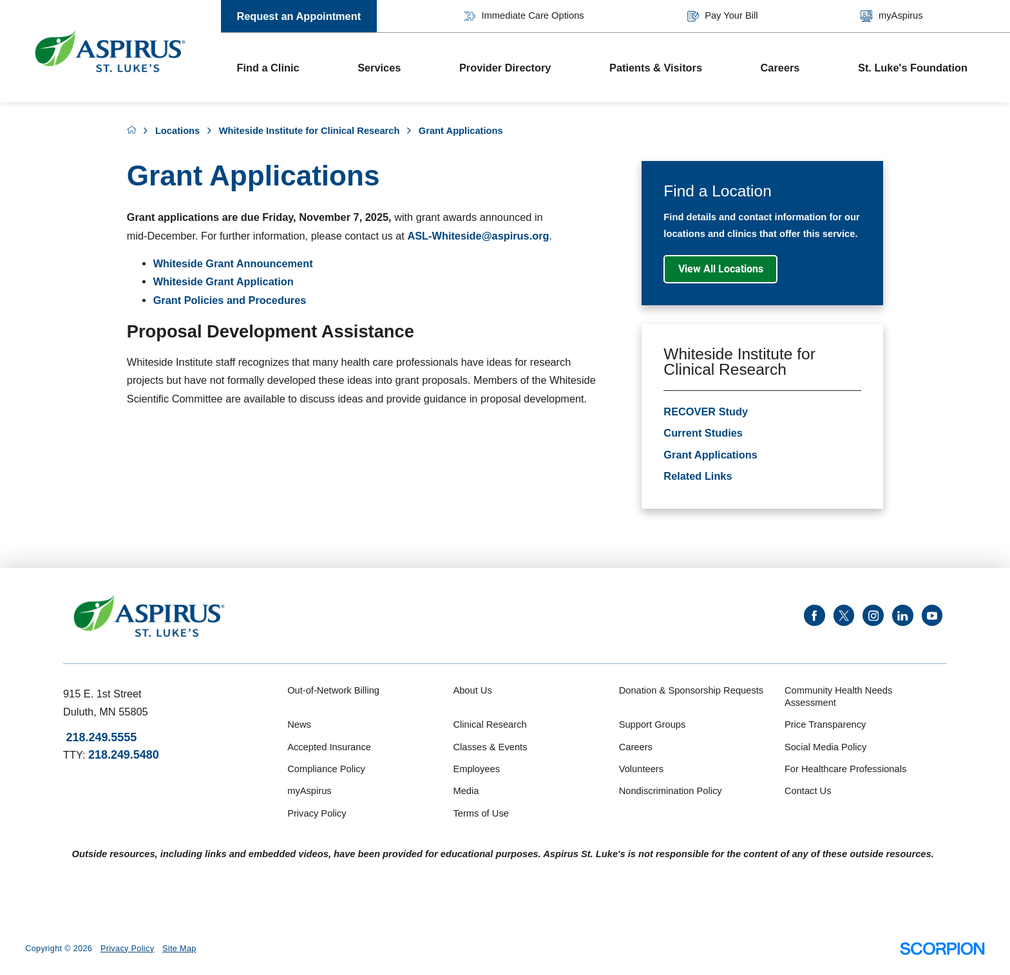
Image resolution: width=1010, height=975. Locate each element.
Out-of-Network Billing (333, 690)
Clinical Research (489, 724)
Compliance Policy (326, 769)
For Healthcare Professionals (845, 769)
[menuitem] (281, 67)
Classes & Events (490, 747)
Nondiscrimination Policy (670, 791)
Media (466, 791)
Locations (177, 131)
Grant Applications (710, 454)
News (299, 724)
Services (379, 67)
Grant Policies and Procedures (230, 300)
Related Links (697, 476)
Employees (476, 769)
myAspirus (891, 16)
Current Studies (702, 433)
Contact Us (808, 791)
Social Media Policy (825, 747)
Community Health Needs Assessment (838, 696)
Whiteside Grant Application (223, 281)
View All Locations (720, 269)
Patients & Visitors (655, 67)
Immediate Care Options (524, 16)
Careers (780, 67)
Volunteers (641, 769)
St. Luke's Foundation (912, 67)
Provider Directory (505, 67)
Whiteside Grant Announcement (233, 263)
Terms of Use (481, 813)
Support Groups (652, 724)
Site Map (179, 948)
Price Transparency (825, 724)
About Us (472, 690)
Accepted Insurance (329, 747)
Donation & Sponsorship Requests (691, 690)
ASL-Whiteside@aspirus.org (478, 235)
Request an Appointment (298, 16)
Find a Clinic (267, 67)
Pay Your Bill (722, 16)
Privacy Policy (316, 813)
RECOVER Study (705, 411)
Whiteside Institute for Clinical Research (309, 131)
